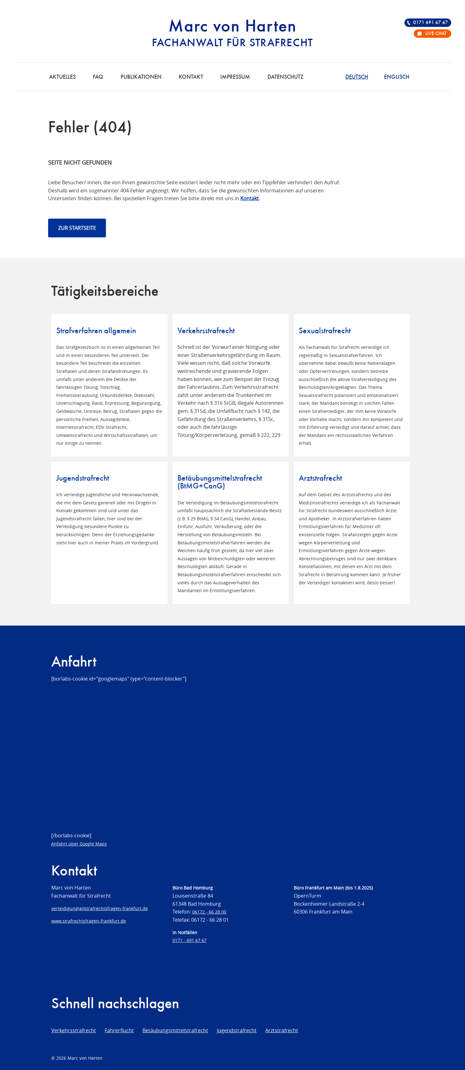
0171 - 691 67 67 (189, 940)
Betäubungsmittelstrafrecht (175, 1030)
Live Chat (436, 33)
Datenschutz (285, 77)
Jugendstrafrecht (237, 1030)
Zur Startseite (77, 228)
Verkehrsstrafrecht (73, 1030)
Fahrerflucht (119, 1030)
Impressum (235, 77)
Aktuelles (62, 77)
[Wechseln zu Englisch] (397, 76)
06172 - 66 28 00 (209, 912)
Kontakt (191, 77)
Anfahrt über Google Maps (79, 844)
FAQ (98, 77)
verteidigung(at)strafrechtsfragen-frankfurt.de (99, 908)
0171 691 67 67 (430, 22)
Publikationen (141, 77)
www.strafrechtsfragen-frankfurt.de (88, 921)
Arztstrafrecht (281, 1030)
